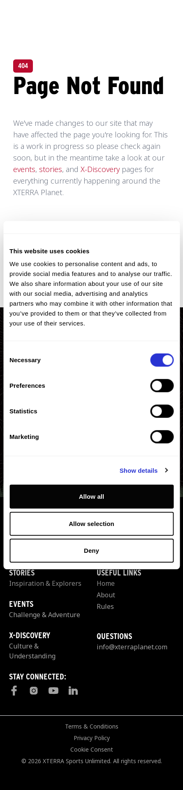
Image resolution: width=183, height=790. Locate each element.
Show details (139, 470)
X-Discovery (100, 169)
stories (50, 169)
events (24, 169)
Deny (91, 550)
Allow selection (91, 523)
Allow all (91, 496)
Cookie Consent (91, 749)
